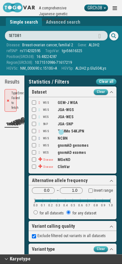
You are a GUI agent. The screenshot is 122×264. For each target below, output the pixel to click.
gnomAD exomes (59, 152)
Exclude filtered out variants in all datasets (69, 236)
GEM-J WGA (55, 103)
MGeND (51, 160)
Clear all (106, 81)
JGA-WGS (53, 110)
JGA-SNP (52, 124)
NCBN (50, 138)
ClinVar (51, 167)
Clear (101, 92)
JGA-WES (53, 117)
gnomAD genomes (60, 145)
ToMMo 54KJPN (58, 131)
